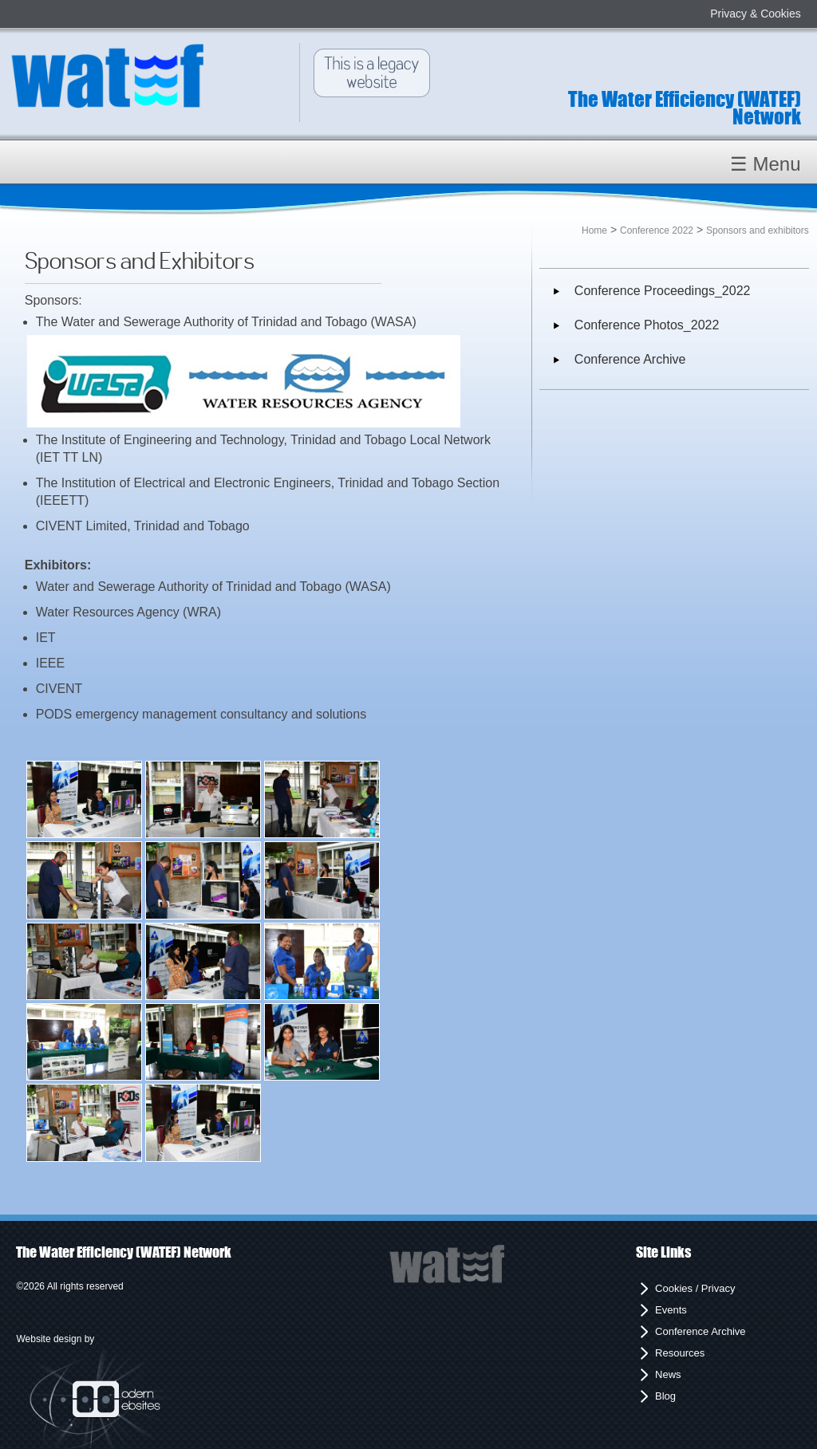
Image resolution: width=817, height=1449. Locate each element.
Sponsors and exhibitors (757, 230)
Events (671, 1310)
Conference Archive (630, 359)
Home (594, 230)
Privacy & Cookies (755, 13)
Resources (680, 1353)
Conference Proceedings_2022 (662, 290)
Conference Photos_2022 (646, 325)
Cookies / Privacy (695, 1288)
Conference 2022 (656, 230)
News (668, 1374)
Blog (665, 1396)
